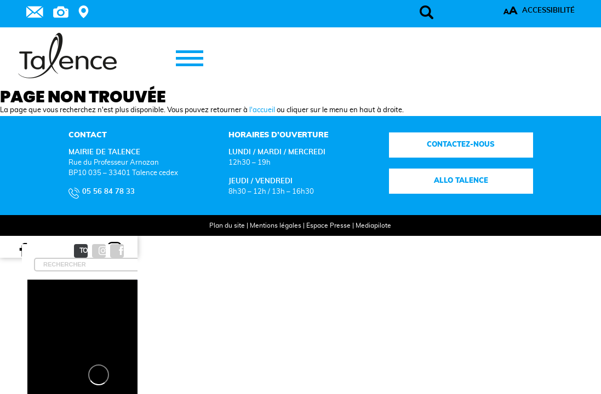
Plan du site (216, 238)
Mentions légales (264, 238)
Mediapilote (362, 238)
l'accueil (262, 124)
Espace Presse (317, 238)
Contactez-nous (425, 158)
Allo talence (425, 194)
